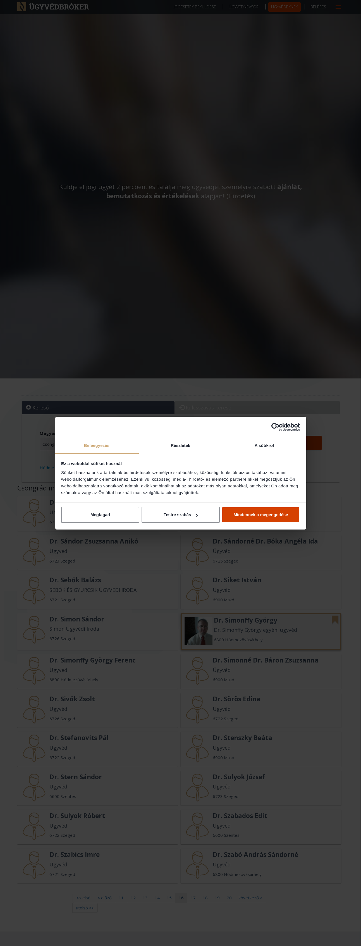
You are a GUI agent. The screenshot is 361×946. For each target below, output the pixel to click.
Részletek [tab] (180, 445)
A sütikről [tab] (264, 445)
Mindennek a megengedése (260, 514)
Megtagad (100, 514)
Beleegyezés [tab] (96, 445)
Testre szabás (181, 514)
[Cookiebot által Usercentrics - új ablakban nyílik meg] (275, 427)
